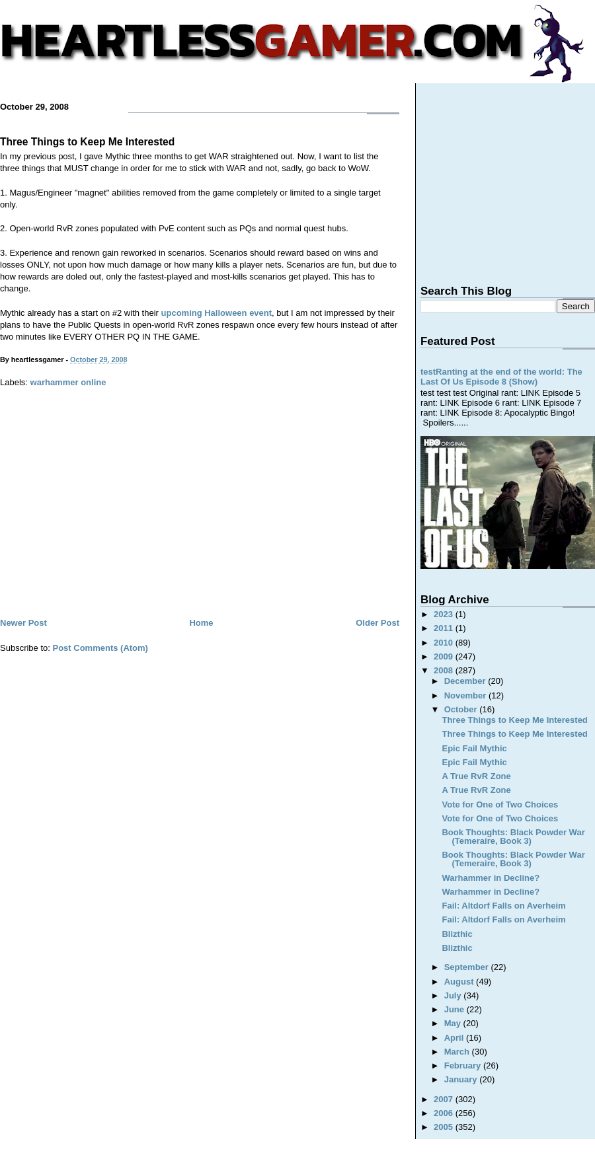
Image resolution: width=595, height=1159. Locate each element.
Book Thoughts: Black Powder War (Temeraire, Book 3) (513, 836)
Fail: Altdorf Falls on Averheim (503, 906)
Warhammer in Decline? (490, 878)
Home (201, 623)
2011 (445, 628)
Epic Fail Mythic (474, 748)
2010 (445, 643)
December (466, 681)
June (455, 1009)
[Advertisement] (199, 516)
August (460, 982)
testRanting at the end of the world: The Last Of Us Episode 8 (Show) (501, 377)
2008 (445, 670)
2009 (445, 656)
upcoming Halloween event (216, 313)
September (467, 967)
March (458, 1052)
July (454, 995)
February (463, 1065)
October (461, 709)
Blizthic (457, 934)
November (466, 695)
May (453, 1023)
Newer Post (23, 623)
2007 (445, 1099)
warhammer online (68, 382)
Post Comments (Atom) (100, 648)
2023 (445, 614)
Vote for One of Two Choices (500, 804)
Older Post (377, 623)
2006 (445, 1113)
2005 (445, 1127)
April (455, 1038)
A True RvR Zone (476, 776)
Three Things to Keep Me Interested (87, 141)
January (461, 1079)
